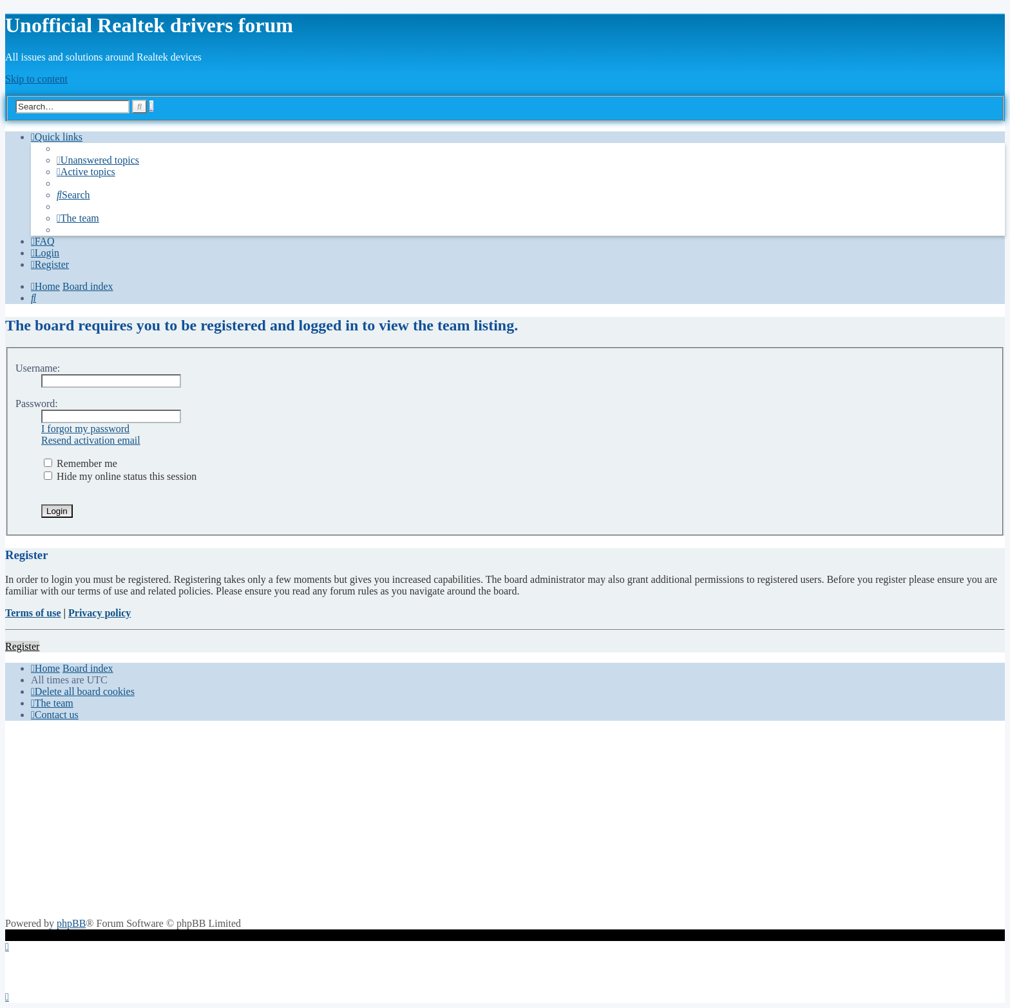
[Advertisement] (505, 821)
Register (22, 646)
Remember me (80, 463)
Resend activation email (90, 440)
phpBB (71, 923)
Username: (37, 368)
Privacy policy (99, 612)
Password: (36, 403)
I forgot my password (85, 428)
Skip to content (36, 78)
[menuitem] (98, 160)
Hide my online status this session (120, 476)
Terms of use (33, 612)
